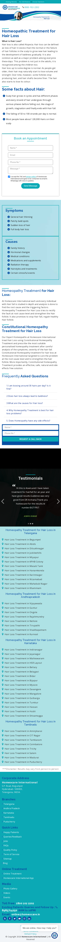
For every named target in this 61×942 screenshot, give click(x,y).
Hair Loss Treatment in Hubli (19, 711)
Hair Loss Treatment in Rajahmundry (23, 616)
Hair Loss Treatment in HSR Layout (22, 662)
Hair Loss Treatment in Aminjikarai (22, 731)
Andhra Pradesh (11, 808)
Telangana (8, 804)
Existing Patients (11, 2)
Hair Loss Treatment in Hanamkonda (23, 570)
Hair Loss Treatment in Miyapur (20, 557)
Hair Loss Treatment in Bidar (19, 676)
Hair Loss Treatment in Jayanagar (21, 653)
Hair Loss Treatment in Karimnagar (22, 574)
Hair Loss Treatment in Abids (19, 543)
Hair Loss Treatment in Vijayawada (22, 603)
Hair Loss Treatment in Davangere (21, 689)
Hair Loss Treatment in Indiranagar (22, 649)
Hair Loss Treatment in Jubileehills (22, 552)
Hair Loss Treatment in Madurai (20, 757)
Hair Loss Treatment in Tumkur (20, 702)
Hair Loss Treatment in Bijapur (20, 680)
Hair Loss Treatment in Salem (19, 753)
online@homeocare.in (25, 914)
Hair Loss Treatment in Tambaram (22, 739)
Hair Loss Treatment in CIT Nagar (21, 735)
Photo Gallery (10, 888)
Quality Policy (10, 849)
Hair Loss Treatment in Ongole (19, 612)
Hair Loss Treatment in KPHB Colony (22, 561)
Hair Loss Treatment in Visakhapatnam (24, 629)
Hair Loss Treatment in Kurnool (20, 634)
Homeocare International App (18, 878)
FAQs (5, 845)
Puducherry (9, 821)
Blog (5, 863)
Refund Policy (30, 934)
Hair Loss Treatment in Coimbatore (22, 744)
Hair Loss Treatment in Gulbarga (21, 698)
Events (6, 897)
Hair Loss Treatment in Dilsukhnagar (23, 548)
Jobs (5, 841)
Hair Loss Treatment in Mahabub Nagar (24, 583)
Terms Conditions (30, 931)
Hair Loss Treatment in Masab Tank (22, 566)
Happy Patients (11, 832)
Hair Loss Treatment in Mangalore (21, 693)
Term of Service (11, 854)
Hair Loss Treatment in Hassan (19, 706)
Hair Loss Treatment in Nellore (19, 621)
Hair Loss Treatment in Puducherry (22, 761)
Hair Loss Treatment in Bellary (19, 667)
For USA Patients (24, 2)
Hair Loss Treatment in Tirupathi (21, 625)
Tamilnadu (8, 817)
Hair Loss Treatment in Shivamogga (22, 715)
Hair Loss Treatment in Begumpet (21, 539)
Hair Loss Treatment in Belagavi (20, 671)
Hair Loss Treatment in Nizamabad (22, 579)
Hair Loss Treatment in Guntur (19, 607)
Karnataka (8, 812)
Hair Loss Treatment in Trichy (19, 748)
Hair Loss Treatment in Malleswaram (23, 658)
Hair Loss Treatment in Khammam (21, 588)
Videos (6, 893)
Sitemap (7, 858)
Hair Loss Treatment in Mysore (19, 684)
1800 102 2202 (25, 903)
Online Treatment (38, 2)
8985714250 (10, 910)
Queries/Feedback (12, 836)
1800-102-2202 (31, 7)
